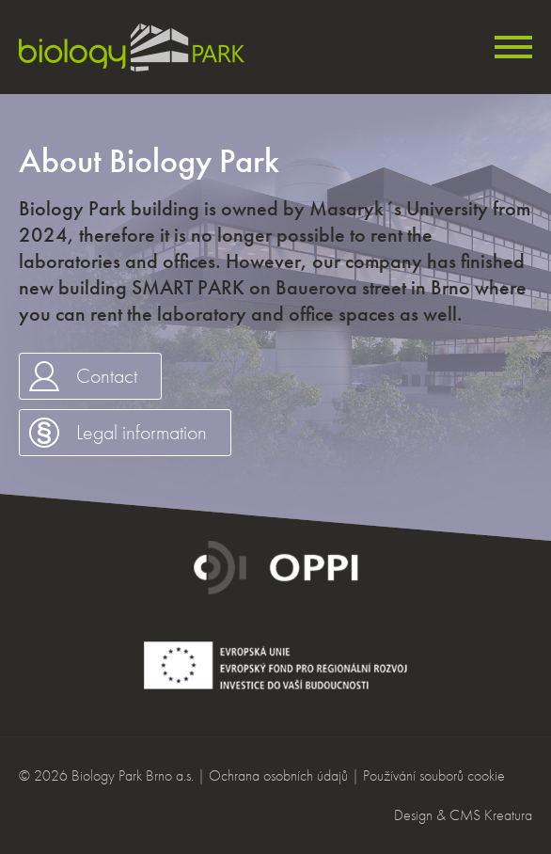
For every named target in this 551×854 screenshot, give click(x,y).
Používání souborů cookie (434, 775)
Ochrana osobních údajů (278, 775)
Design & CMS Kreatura (463, 815)
